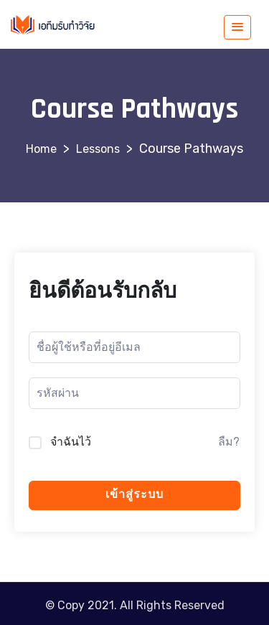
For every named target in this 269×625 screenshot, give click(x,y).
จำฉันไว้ (70, 441)
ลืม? (229, 441)
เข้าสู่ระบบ (134, 494)
